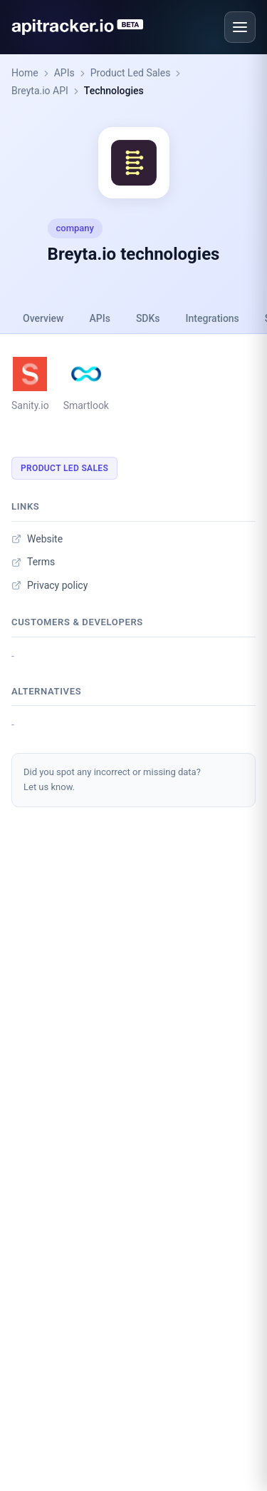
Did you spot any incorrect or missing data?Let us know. (112, 779)
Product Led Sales (130, 73)
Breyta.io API (39, 90)
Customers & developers (77, 622)
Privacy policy (49, 585)
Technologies (114, 90)
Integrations (212, 318)
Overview (43, 318)
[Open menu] (240, 27)
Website (37, 539)
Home (24, 73)
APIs (64, 73)
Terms (33, 561)
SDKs (148, 318)
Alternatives (46, 691)
